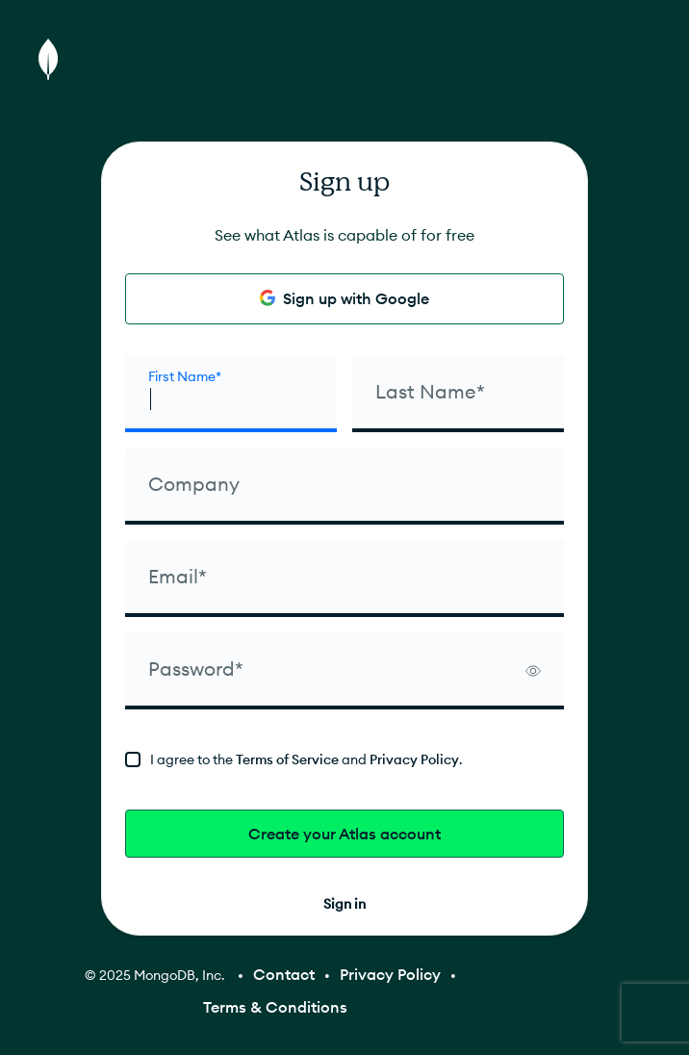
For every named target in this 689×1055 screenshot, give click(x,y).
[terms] (344, 759)
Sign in (344, 904)
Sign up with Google (344, 298)
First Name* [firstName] (184, 376)
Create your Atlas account (344, 833)
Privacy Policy (414, 759)
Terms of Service (287, 759)
